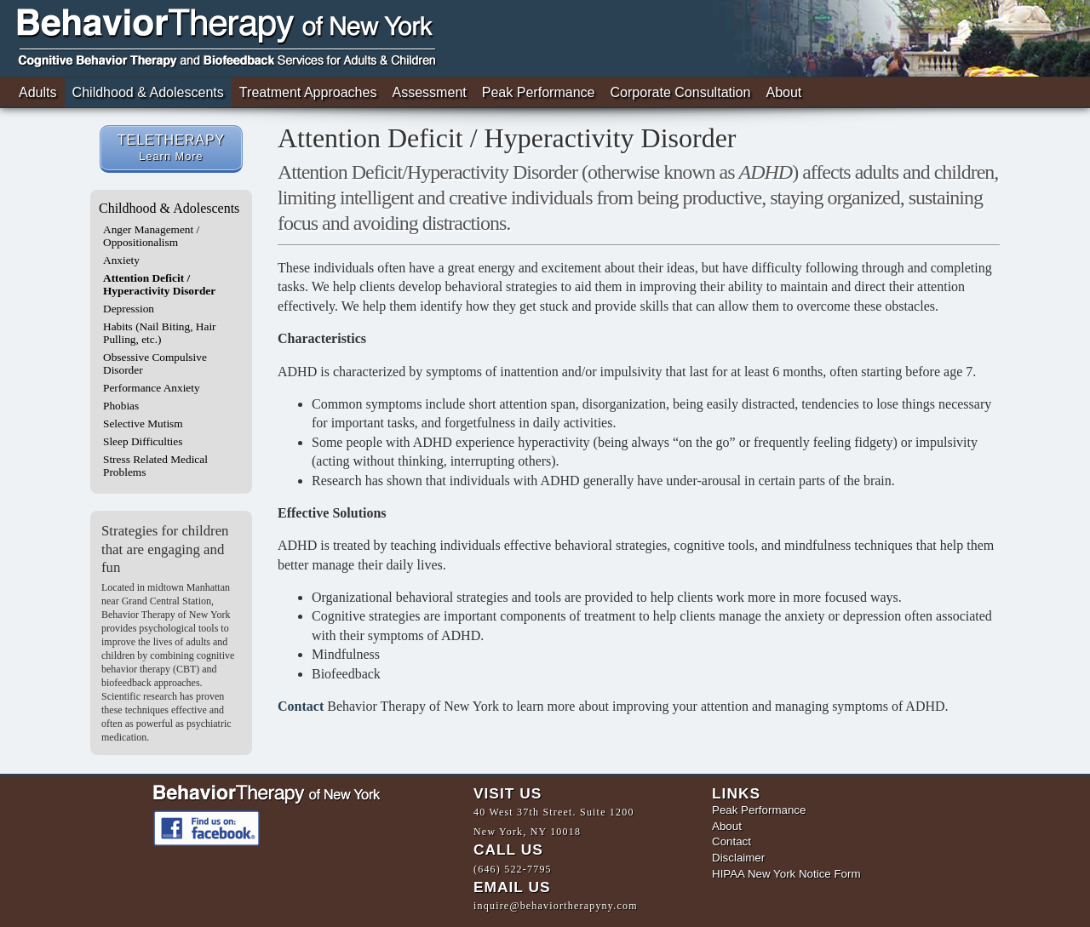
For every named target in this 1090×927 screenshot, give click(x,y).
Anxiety (121, 260)
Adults (38, 92)
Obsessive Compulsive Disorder (155, 363)
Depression (128, 308)
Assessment (429, 92)
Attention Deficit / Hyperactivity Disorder (159, 284)
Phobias (121, 405)
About (783, 92)
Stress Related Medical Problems (155, 465)
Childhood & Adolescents (148, 92)
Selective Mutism (143, 423)
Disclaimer (738, 858)
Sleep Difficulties (142, 441)
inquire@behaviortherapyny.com (555, 909)
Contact (301, 706)
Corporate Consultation (681, 92)
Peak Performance (538, 92)
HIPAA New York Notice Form (786, 874)
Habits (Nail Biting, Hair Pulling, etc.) (159, 333)
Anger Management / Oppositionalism (151, 236)
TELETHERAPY (172, 148)
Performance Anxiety (151, 387)
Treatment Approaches (308, 92)
